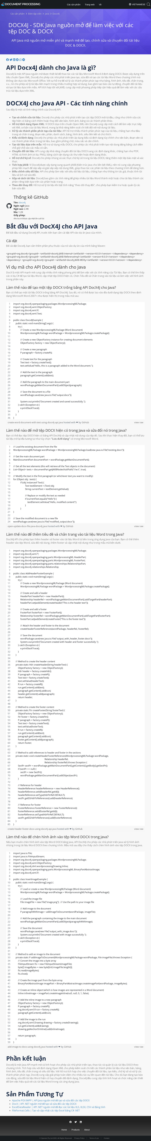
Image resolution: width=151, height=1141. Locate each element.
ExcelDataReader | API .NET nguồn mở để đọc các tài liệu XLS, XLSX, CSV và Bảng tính (58, 1107)
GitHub (85, 422)
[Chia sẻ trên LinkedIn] (14, 59)
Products (76, 1130)
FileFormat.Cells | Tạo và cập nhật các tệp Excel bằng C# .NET (46, 1110)
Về (100, 4)
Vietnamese (137, 4)
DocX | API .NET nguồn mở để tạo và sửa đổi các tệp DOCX (44, 1103)
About (87, 1130)
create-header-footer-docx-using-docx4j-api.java (32, 828)
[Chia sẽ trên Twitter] (11, 59)
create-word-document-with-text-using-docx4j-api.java (36, 422)
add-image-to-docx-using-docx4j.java (27, 1046)
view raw (138, 422)
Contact (106, 1138)
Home (64, 1130)
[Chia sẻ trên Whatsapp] (20, 59)
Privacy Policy (79, 1138)
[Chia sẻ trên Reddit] (17, 59)
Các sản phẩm (74, 4)
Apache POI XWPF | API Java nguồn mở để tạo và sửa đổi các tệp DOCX (51, 1100)
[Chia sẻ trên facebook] (8, 59)
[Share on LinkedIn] (80, 1122)
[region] (75, 360)
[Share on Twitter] (75, 1122)
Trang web (90, 4)
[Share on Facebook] (70, 1122)
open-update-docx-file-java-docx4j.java (28, 526)
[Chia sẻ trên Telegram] (23, 59)
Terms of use (94, 1138)
